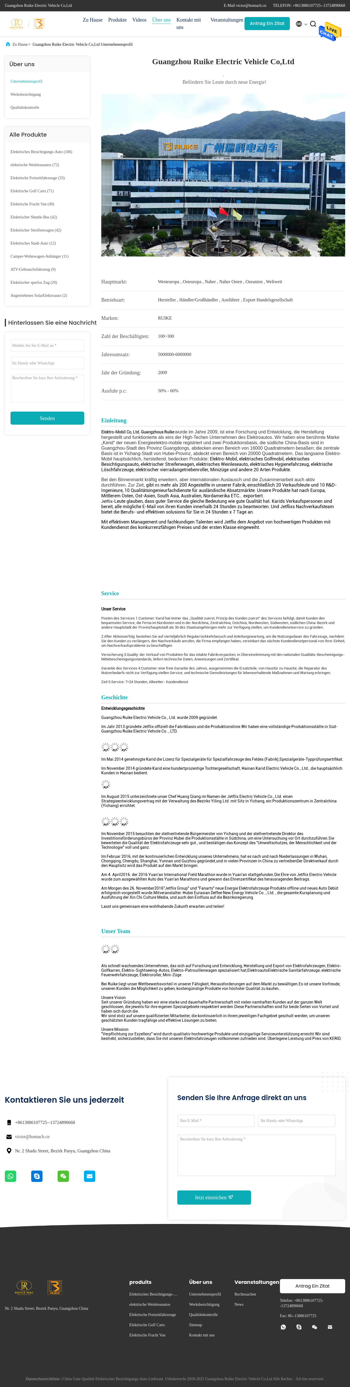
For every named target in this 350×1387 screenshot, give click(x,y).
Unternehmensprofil (26, 81)
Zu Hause (92, 20)
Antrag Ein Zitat (267, 23)
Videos (139, 20)
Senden (47, 418)
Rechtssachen (245, 1294)
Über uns (161, 20)
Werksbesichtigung (25, 94)
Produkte (117, 20)
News (239, 1304)
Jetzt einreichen (214, 1197)
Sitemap (195, 1325)
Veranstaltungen (224, 20)
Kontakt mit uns (188, 23)
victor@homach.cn (32, 1136)
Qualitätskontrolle (24, 107)
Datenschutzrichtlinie (43, 1379)
